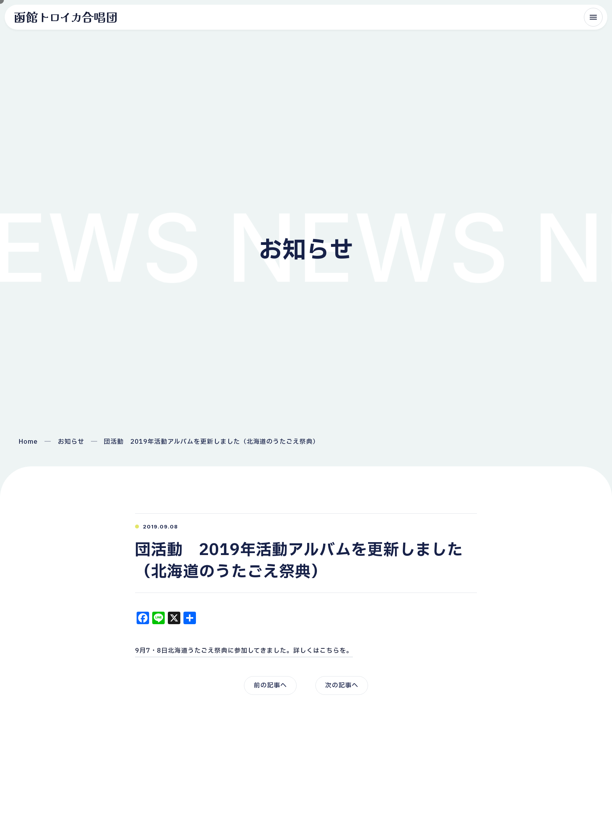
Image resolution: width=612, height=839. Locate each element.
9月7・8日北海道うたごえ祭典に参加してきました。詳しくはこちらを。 (244, 650)
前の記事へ (270, 685)
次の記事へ (341, 685)
